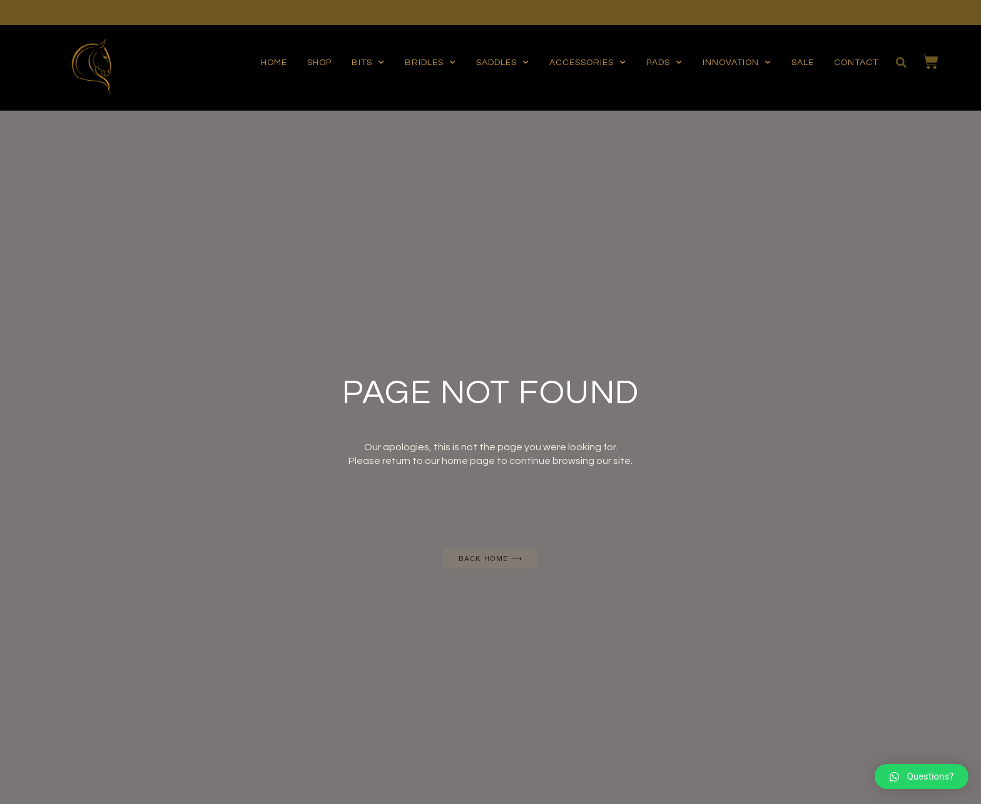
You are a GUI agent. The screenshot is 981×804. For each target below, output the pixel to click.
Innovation (737, 63)
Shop (319, 62)
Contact (856, 62)
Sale (802, 62)
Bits (368, 63)
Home (274, 62)
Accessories (587, 63)
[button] (490, 558)
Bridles (430, 63)
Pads (664, 63)
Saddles (502, 63)
